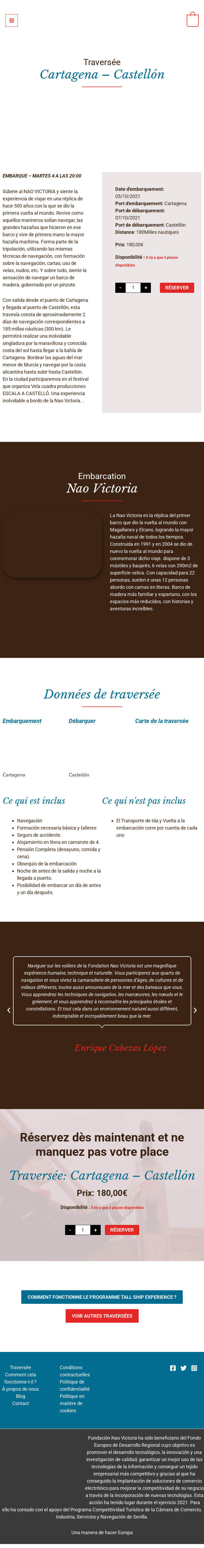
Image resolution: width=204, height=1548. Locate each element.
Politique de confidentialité (75, 1389)
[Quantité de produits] (133, 292)
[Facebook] (173, 1372)
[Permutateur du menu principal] (11, 22)
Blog (20, 1400)
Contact (20, 1407)
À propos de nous (20, 1393)
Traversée (20, 1371)
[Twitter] (183, 1372)
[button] (8, 1014)
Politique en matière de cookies (72, 1408)
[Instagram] (194, 1372)
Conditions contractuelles (75, 1375)
